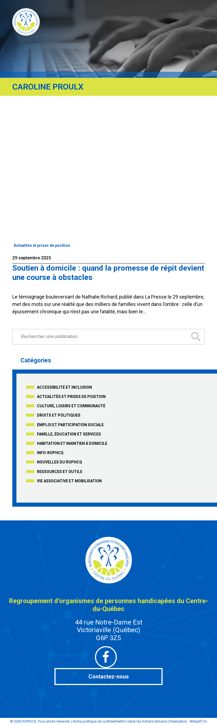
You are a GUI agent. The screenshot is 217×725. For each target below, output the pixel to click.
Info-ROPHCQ (50, 453)
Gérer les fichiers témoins (147, 721)
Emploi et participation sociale (70, 425)
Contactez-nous (108, 676)
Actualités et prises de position (42, 245)
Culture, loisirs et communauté (71, 406)
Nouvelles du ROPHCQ (59, 462)
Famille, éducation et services (69, 434)
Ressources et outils (59, 471)
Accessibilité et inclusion (64, 387)
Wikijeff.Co (198, 721)
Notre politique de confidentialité (99, 721)
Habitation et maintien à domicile (72, 443)
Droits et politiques (58, 415)
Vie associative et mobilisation (69, 481)
